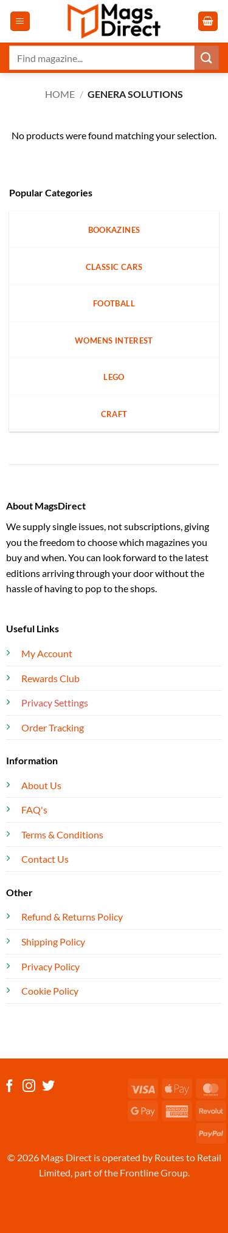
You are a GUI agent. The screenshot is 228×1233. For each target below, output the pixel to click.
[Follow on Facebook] (9, 1087)
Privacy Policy (50, 966)
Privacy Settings (54, 702)
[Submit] (207, 57)
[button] (20, 22)
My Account (46, 653)
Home (60, 94)
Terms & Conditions (62, 834)
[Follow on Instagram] (28, 1087)
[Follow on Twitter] (48, 1087)
